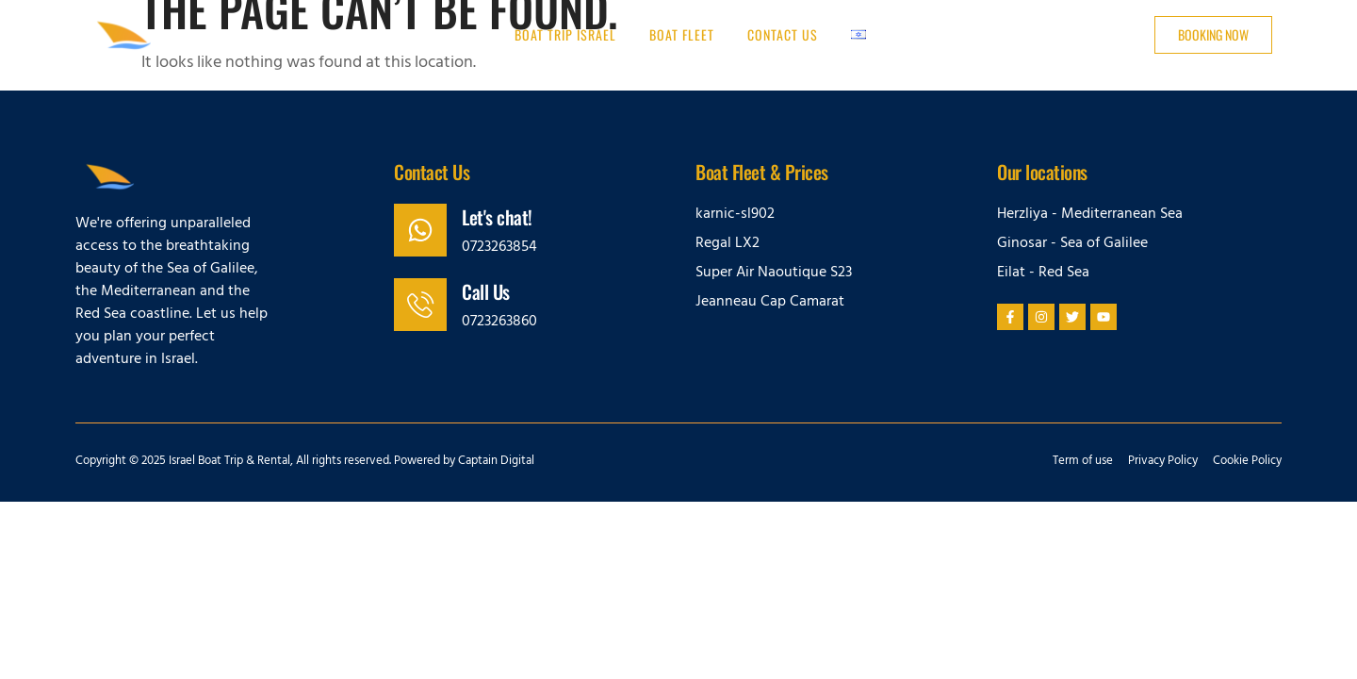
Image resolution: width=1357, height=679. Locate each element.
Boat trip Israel (565, 34)
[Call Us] (420, 304)
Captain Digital (496, 462)
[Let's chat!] (420, 230)
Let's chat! (497, 217)
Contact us (782, 34)
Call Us (486, 291)
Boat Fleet (681, 34)
